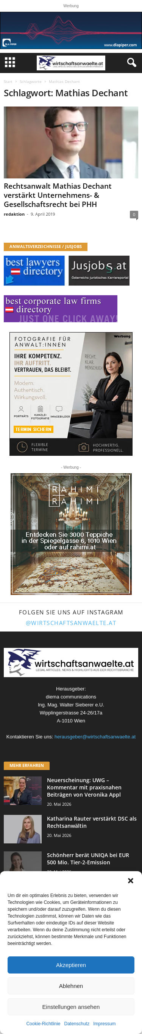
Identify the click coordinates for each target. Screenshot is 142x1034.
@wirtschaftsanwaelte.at (71, 623)
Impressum (104, 1023)
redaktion (14, 214)
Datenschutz (77, 1023)
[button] (130, 880)
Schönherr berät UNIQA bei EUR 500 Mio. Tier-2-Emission (88, 858)
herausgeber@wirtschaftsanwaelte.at (95, 737)
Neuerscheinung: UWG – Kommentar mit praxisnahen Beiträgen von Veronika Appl (84, 787)
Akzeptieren (71, 965)
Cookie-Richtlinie (43, 1023)
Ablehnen (71, 986)
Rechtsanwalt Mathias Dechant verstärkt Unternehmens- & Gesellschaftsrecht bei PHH (58, 195)
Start (8, 81)
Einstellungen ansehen (71, 1007)
